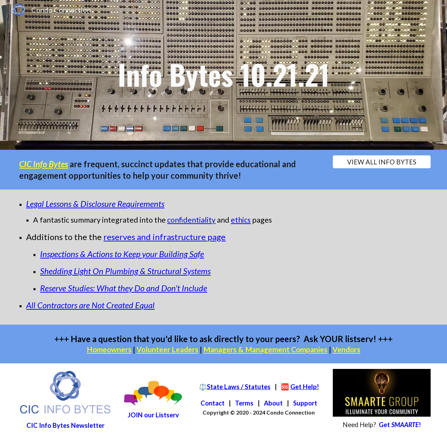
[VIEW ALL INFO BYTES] (381, 162)
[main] (223, 75)
